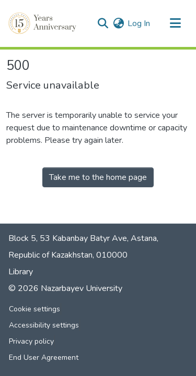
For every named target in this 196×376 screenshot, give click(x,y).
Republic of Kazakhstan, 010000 (68, 255)
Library (20, 271)
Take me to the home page (98, 177)
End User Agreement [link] (43, 357)
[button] (43, 23)
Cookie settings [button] (34, 309)
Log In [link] (139, 23)
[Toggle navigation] (175, 23)
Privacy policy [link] (31, 341)
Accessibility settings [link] (44, 325)
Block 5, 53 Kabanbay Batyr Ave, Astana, (83, 238)
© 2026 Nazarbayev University (65, 288)
